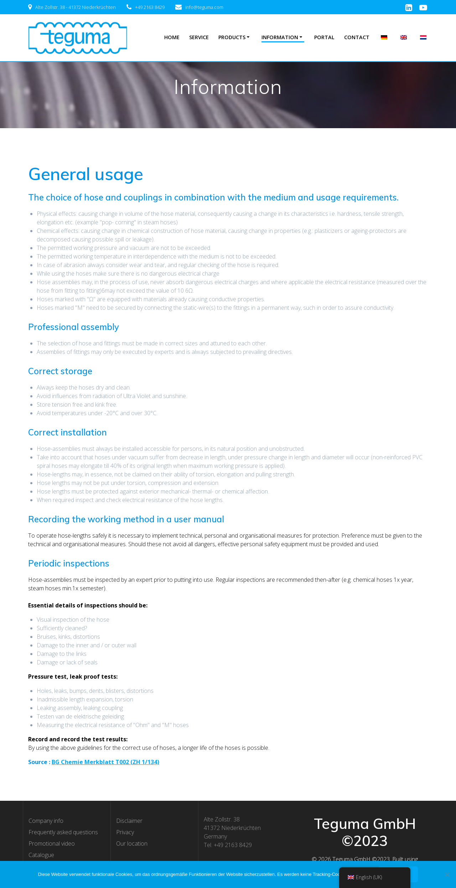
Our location (131, 843)
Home (172, 37)
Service (199, 37)
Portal (324, 37)
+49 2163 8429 (150, 7)
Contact (356, 37)
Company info (45, 821)
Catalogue (41, 855)
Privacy (125, 832)
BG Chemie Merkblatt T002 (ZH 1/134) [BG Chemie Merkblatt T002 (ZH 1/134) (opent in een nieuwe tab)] (105, 762)
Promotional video (51, 843)
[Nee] (447, 874)
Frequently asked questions (63, 832)
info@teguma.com (204, 7)
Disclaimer (129, 821)
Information (279, 37)
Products (231, 37)
